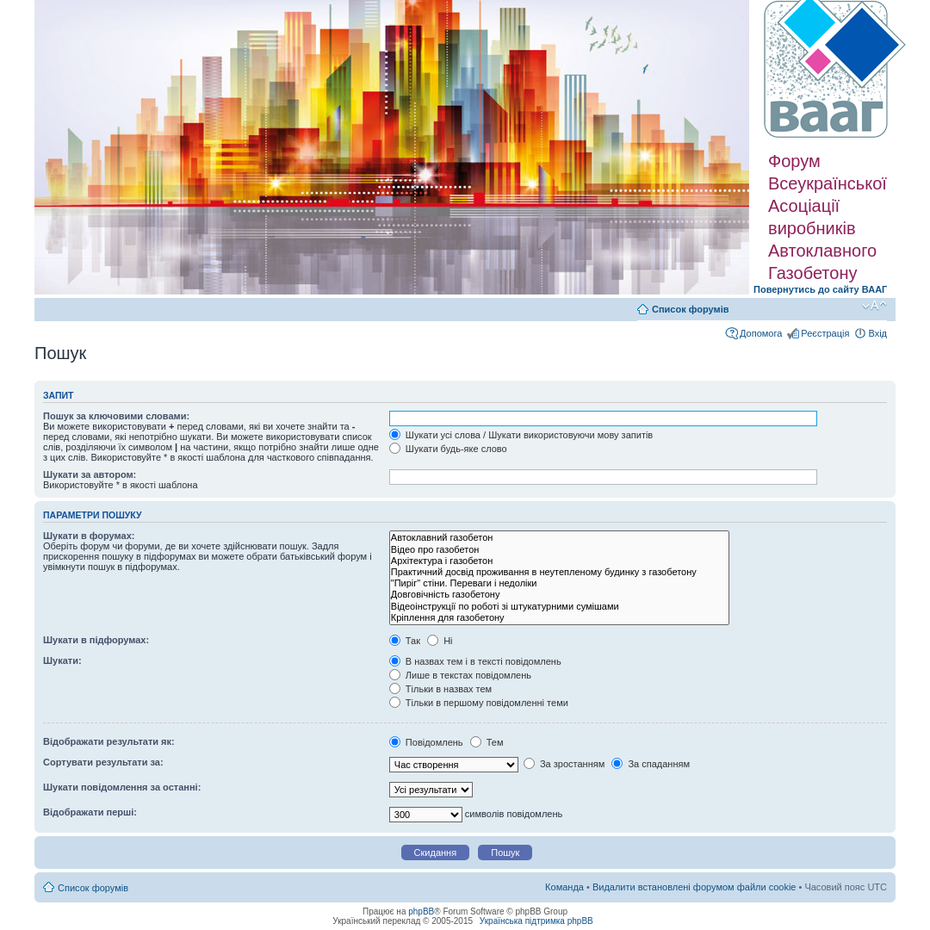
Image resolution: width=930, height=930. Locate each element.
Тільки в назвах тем (440, 689)
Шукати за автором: (89, 474)
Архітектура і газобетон (559, 561)
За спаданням (650, 764)
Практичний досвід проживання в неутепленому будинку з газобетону (559, 572)
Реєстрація (825, 333)
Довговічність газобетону (559, 594)
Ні (439, 641)
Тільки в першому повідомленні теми (478, 703)
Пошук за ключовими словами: (116, 416)
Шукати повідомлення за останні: (122, 787)
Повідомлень (426, 742)
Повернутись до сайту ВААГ (820, 289)
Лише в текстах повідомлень (460, 675)
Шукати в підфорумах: (96, 640)
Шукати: (62, 660)
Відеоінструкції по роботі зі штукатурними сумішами (559, 606)
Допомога (761, 333)
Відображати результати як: (109, 741)
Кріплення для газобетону (559, 617)
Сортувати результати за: (103, 762)
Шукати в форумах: (88, 535)
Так (404, 641)
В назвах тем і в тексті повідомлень (475, 661)
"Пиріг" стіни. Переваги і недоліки (559, 583)
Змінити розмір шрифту (874, 305)
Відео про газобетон (559, 549)
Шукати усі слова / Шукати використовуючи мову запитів (521, 435)
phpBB (421, 911)
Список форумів (690, 309)
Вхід (877, 333)
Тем (487, 742)
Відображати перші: (90, 812)
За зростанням (564, 764)
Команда (564, 887)
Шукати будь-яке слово (448, 448)
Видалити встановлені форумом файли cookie (694, 887)
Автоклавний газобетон (559, 537)
